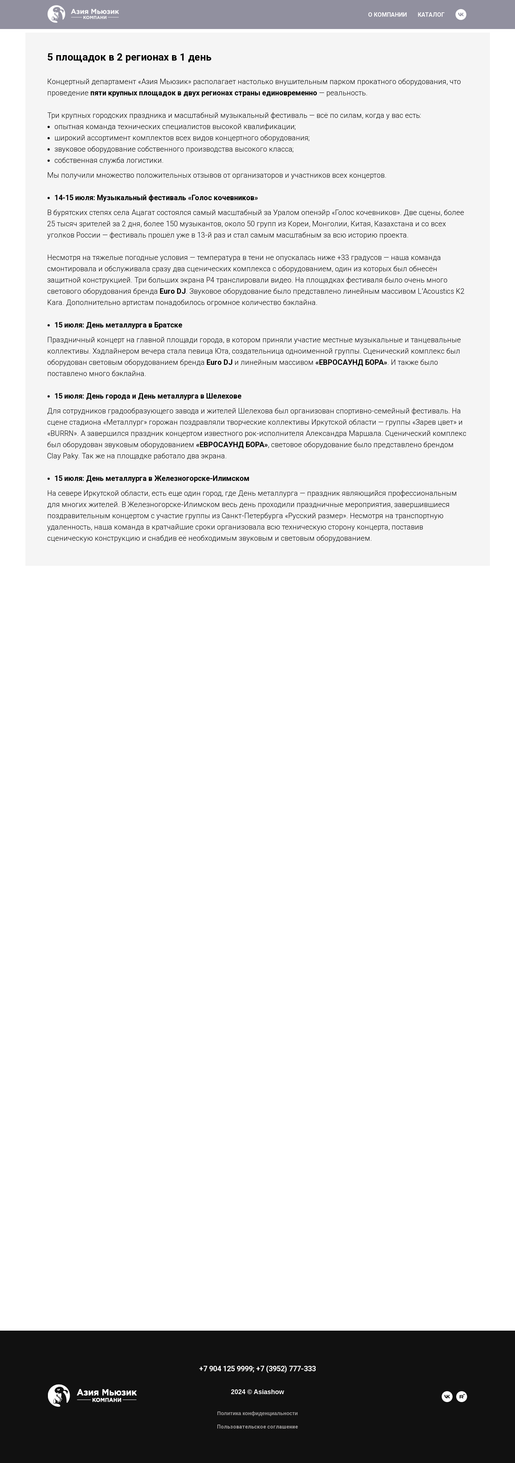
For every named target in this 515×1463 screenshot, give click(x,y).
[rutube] (461, 1400)
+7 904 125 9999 (226, 1368)
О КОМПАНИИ (387, 14)
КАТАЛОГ (431, 14)
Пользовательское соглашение (257, 1427)
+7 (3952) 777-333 (286, 1368)
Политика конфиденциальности (257, 1413)
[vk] (460, 14)
